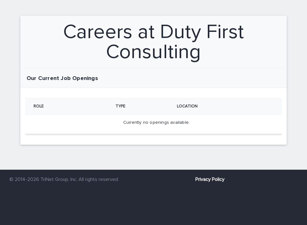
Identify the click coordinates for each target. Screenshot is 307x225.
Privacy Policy (209, 179)
